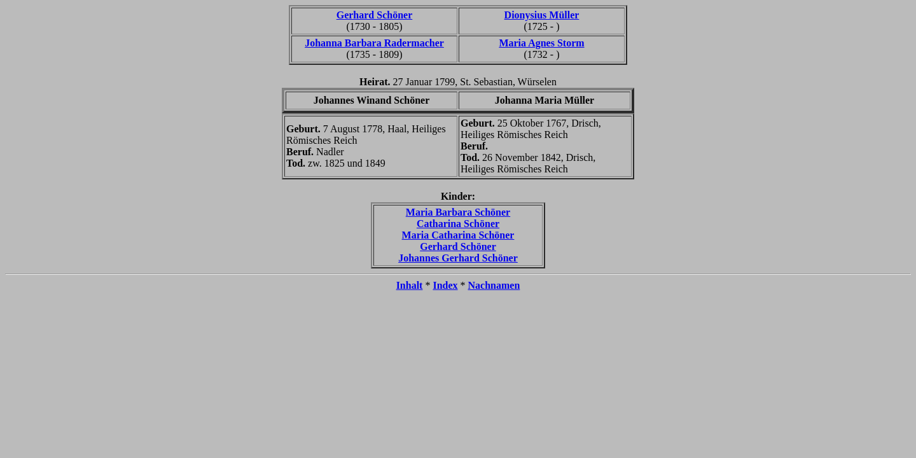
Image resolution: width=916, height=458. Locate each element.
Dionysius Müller (541, 15)
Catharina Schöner (458, 223)
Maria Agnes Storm (541, 43)
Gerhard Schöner (375, 15)
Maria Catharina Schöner (458, 235)
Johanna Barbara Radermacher (374, 43)
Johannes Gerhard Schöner (458, 258)
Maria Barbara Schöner (458, 212)
